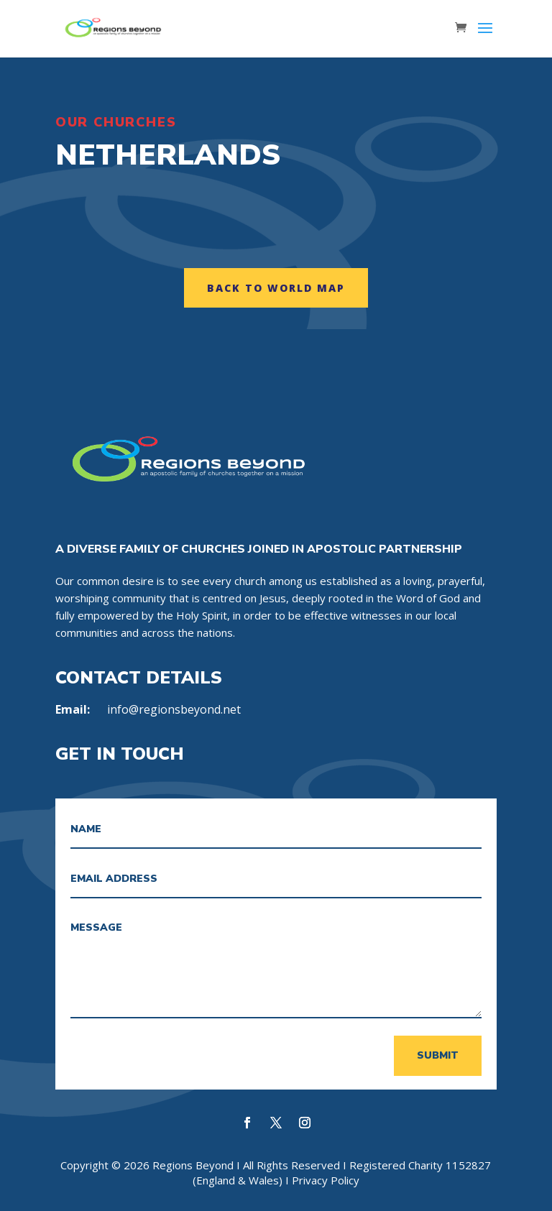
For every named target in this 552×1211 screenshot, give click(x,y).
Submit (438, 1055)
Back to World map (276, 288)
